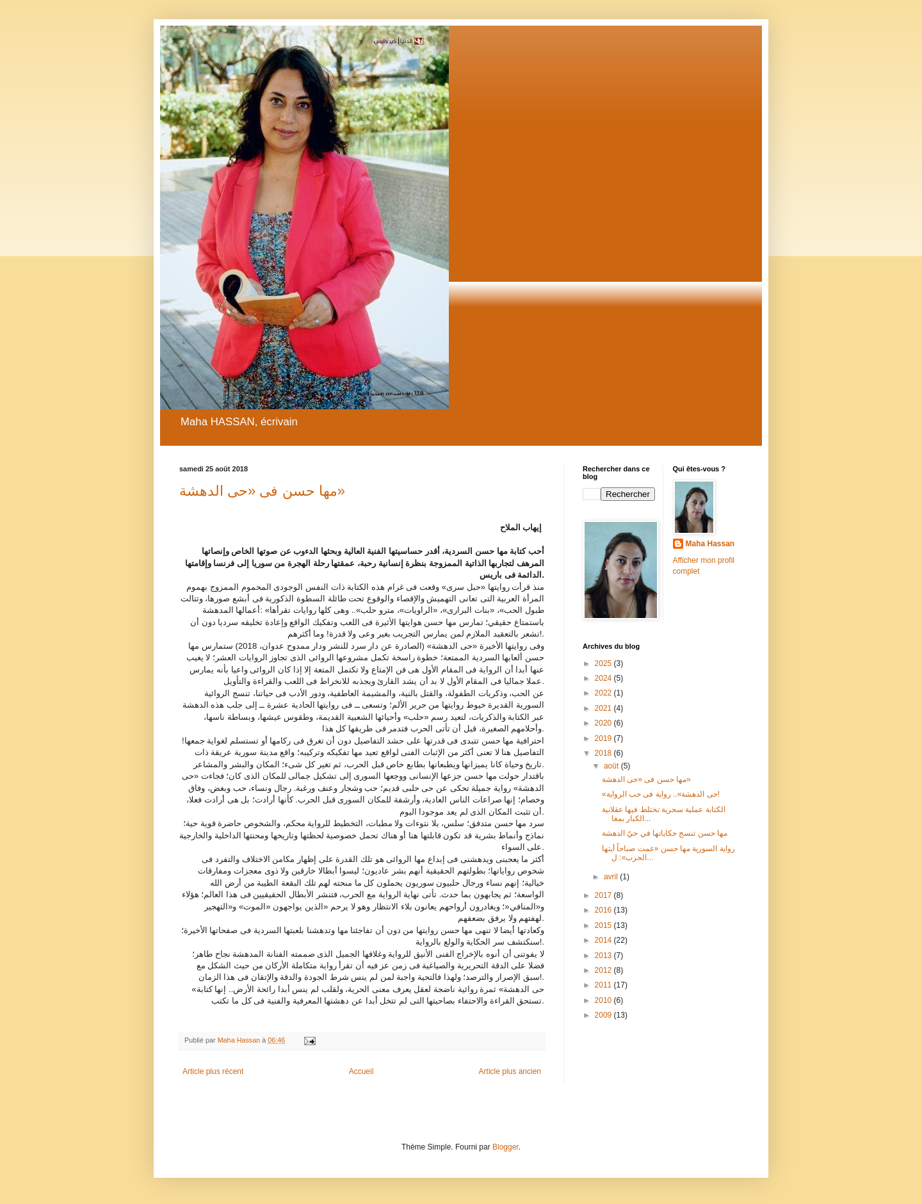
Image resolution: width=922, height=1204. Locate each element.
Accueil (361, 1071)
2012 (604, 970)
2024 (604, 678)
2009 (604, 1015)
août (612, 765)
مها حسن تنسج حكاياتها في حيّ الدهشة (664, 833)
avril (612, 876)
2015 (604, 925)
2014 (604, 940)
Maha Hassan (710, 543)
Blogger (505, 1147)
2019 (604, 738)
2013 (604, 955)
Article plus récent (212, 1071)
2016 (604, 910)
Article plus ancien (510, 1071)
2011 (604, 984)
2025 (604, 663)
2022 (604, 692)
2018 (604, 753)
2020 (604, 723)
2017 (604, 895)
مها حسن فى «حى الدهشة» (262, 491)
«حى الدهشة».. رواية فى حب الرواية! (661, 794)
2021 (604, 708)
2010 (604, 1000)
